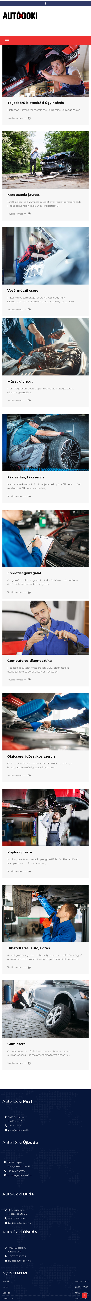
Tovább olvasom (19, 117)
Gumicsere (16, 1044)
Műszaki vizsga (20, 381)
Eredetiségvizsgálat (24, 573)
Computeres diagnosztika (29, 661)
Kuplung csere (19, 852)
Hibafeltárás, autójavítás (28, 948)
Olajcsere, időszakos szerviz (31, 756)
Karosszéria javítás (23, 195)
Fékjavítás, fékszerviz (25, 477)
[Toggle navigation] (6, 41)
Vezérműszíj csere (22, 290)
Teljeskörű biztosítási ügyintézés (35, 103)
